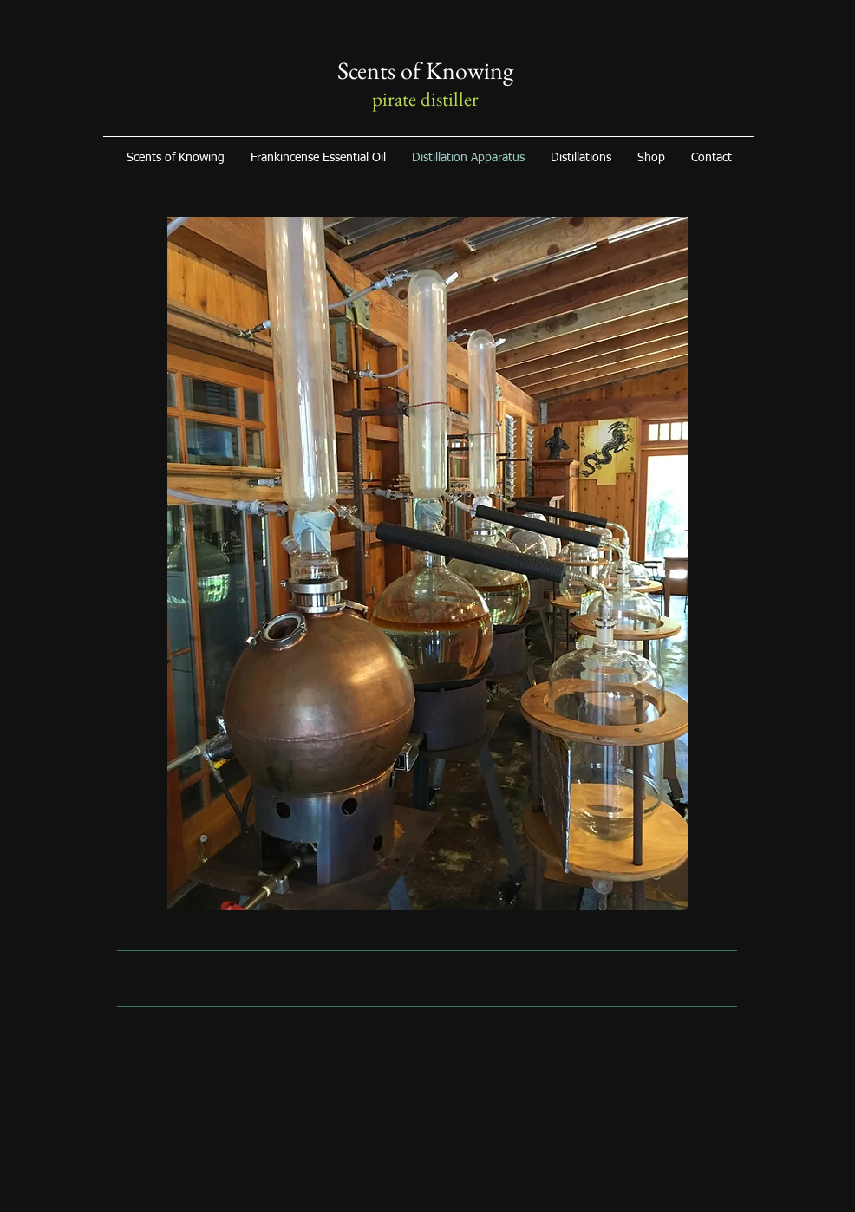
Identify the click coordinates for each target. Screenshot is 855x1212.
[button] (651, 158)
